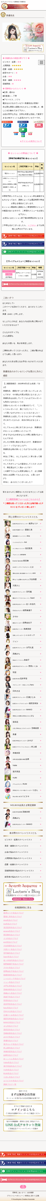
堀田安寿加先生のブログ (13, 1019)
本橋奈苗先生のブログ (12, 1051)
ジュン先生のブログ (11, 982)
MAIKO (18, 710)
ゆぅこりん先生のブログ (13, 1059)
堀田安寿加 (21, 703)
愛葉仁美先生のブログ (12, 917)
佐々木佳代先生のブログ (13, 960)
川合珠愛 (21, 579)
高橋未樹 (17, 812)
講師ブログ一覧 (9, 1084)
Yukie (11, 765)
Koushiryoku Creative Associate (24, 1199)
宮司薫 (18, 592)
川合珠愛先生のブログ (12, 946)
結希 (17, 759)
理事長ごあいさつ (18, 1192)
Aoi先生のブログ (10, 924)
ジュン (11, 641)
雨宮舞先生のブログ (11, 935)
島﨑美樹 (18, 629)
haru (19, 685)
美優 (10, 734)
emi (20, 573)
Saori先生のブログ (11, 957)
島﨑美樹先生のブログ (12, 975)
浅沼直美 (19, 548)
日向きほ (12, 691)
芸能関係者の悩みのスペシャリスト (19, 871)
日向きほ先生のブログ (12, 1011)
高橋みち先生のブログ (12, 993)
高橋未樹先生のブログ (12, 989)
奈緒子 (17, 660)
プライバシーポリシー (15, 1196)
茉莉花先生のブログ (11, 1030)
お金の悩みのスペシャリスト (17, 852)
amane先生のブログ (11, 931)
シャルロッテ (20, 635)
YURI (11, 778)
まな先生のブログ (10, 1026)
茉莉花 (11, 722)
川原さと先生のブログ (12, 949)
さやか (11, 617)
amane (15, 555)
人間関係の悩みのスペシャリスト (18, 858)
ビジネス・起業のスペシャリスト (18, 840)
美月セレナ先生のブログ (13, 1044)
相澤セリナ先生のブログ (13, 913)
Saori (20, 598)
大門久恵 (19, 648)
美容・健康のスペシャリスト (17, 846)
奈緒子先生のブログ (11, 997)
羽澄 (10, 672)
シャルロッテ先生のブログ (14, 979)
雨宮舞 (17, 561)
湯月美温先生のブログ (12, 1066)
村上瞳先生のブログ (11, 1048)
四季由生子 (18, 623)
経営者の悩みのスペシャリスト (17, 877)
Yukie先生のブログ (11, 1062)
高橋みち (12, 654)
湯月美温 (12, 772)
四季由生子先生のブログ (13, 971)
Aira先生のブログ (10, 920)
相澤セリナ (21, 524)
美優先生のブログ (10, 1041)
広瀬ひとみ (20, 697)
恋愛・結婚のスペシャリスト (17, 864)
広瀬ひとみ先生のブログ (13, 1015)
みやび (19, 741)
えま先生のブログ (10, 938)
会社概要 (30, 1192)
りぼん (21, 790)
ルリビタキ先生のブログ (13, 1081)
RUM (16, 784)
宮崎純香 (22, 728)
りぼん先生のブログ (11, 1077)
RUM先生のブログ (11, 1073)
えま (19, 567)
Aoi (16, 542)
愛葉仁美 (19, 530)
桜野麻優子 (18, 610)
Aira (17, 536)
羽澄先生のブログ (10, 1000)
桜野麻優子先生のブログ (13, 964)
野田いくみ (21, 666)
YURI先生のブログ (11, 1070)
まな (19, 716)
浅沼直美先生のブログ (12, 927)
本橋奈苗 (12, 753)
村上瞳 (21, 747)
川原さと (12, 586)
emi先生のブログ (10, 942)
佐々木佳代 (20, 604)
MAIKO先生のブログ (11, 1022)
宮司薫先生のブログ (11, 953)
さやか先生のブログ (11, 968)
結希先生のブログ (10, 1055)
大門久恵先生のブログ (12, 986)
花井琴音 (16, 679)
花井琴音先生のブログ (12, 1004)
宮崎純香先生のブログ (12, 1033)
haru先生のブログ (10, 1008)
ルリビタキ (17, 796)
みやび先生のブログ (11, 1037)
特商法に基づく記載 (32, 1196)
